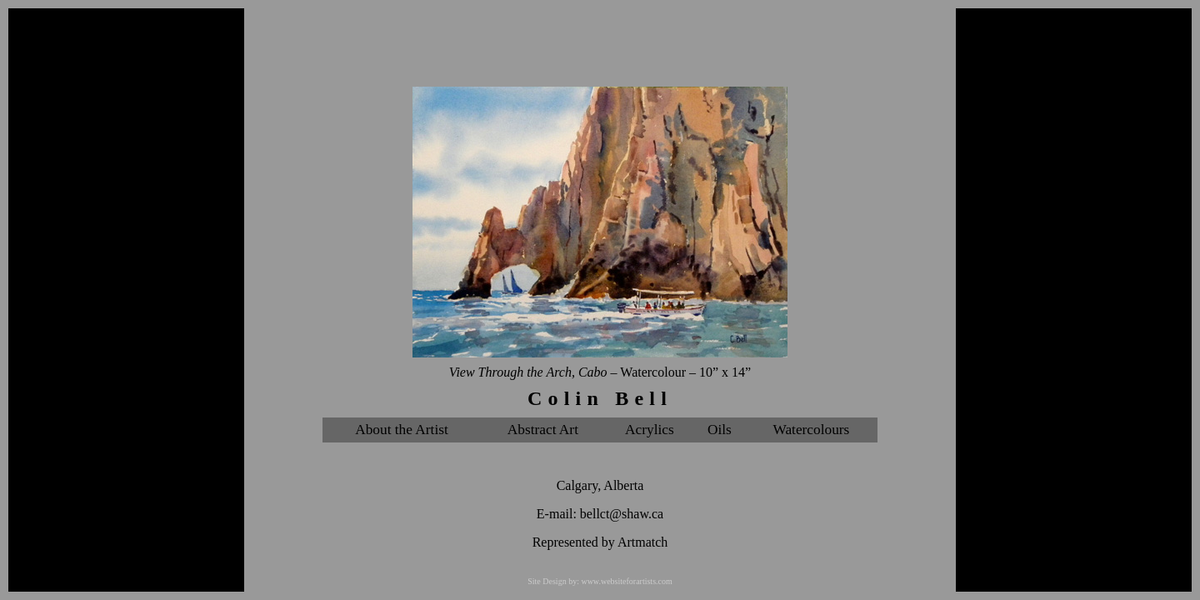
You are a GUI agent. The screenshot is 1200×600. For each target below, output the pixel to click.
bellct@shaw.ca (621, 514)
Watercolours (810, 430)
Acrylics (649, 430)
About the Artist (401, 430)
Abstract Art (543, 430)
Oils (720, 430)
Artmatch (643, 542)
